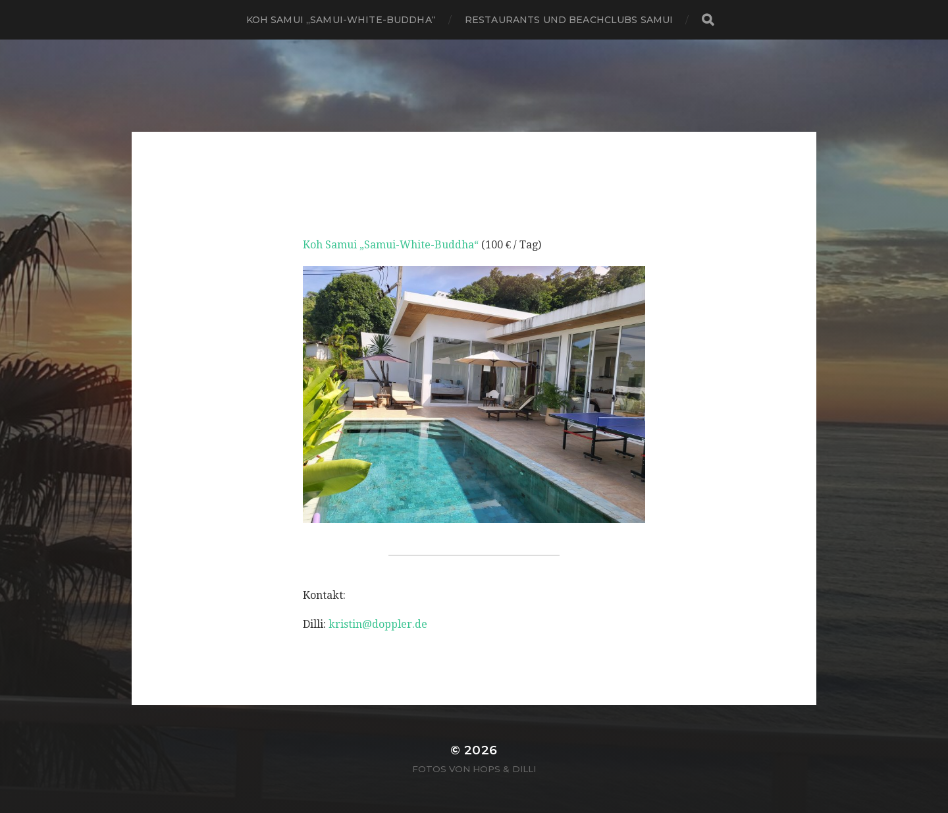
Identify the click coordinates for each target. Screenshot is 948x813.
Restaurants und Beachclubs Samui (569, 20)
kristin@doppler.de (378, 624)
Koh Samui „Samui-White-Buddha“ (341, 20)
